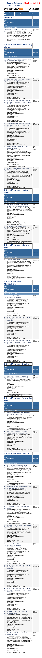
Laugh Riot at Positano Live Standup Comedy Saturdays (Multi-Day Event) (17, 205)
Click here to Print (31, 3)
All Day (5, 60)
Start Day (5, 30)
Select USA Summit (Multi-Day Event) (17, 29)
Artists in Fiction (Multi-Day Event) (17, 259)
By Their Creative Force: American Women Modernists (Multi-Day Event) (19, 60)
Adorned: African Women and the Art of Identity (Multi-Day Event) (18, 80)
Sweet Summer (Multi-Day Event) (16, 226)
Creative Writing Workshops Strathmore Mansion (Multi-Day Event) (18, 413)
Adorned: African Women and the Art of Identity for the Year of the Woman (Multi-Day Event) (19, 102)
